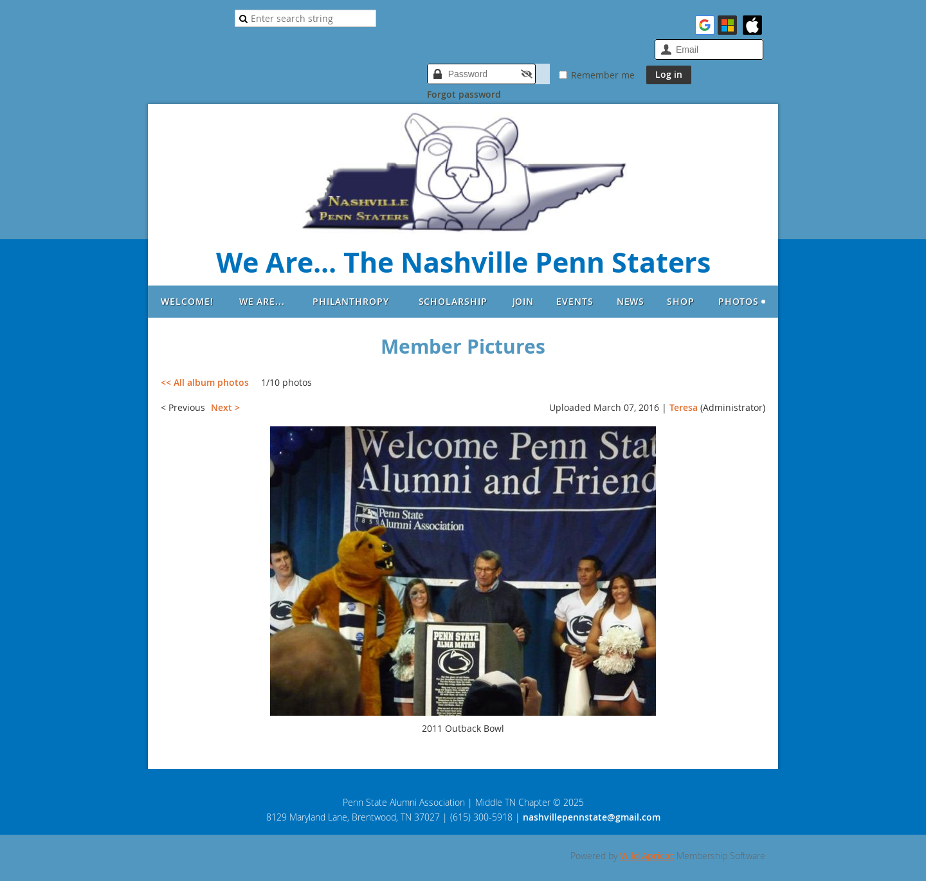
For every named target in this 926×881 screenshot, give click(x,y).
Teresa (683, 407)
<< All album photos (205, 382)
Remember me (603, 75)
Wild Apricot (647, 855)
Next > (225, 407)
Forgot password (464, 94)
